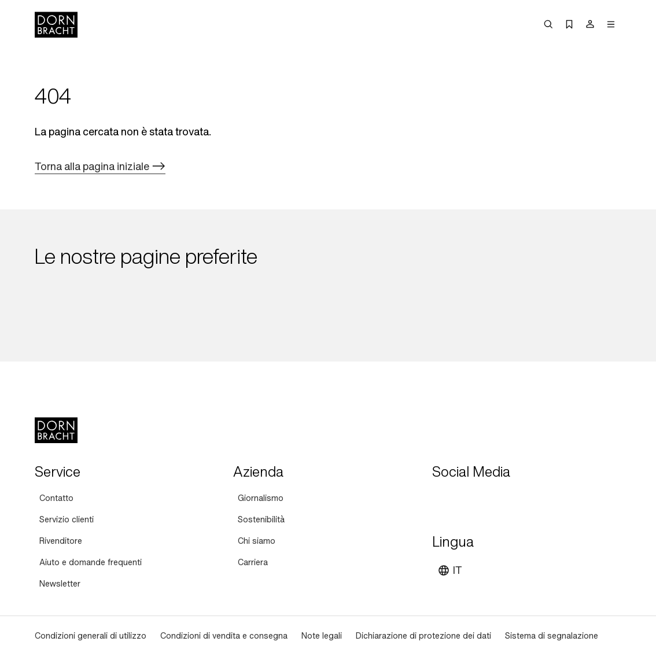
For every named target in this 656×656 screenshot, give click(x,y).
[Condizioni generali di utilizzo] (90, 636)
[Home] (56, 25)
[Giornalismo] (260, 498)
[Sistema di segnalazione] (551, 636)
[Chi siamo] (256, 541)
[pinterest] (484, 500)
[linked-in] (526, 500)
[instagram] (463, 500)
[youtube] (442, 500)
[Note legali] (321, 636)
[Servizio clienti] (66, 519)
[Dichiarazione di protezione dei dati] (423, 636)
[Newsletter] (59, 584)
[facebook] (505, 500)
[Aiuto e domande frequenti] (90, 562)
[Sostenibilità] (261, 519)
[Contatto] (56, 498)
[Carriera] (253, 562)
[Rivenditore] (60, 541)
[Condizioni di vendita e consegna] (224, 636)
